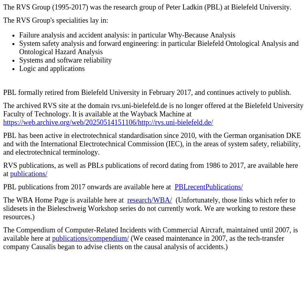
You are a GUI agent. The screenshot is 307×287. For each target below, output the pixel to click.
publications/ (29, 174)
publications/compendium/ (90, 238)
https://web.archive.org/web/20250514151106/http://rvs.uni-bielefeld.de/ (108, 122)
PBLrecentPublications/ (209, 187)
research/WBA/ (149, 200)
